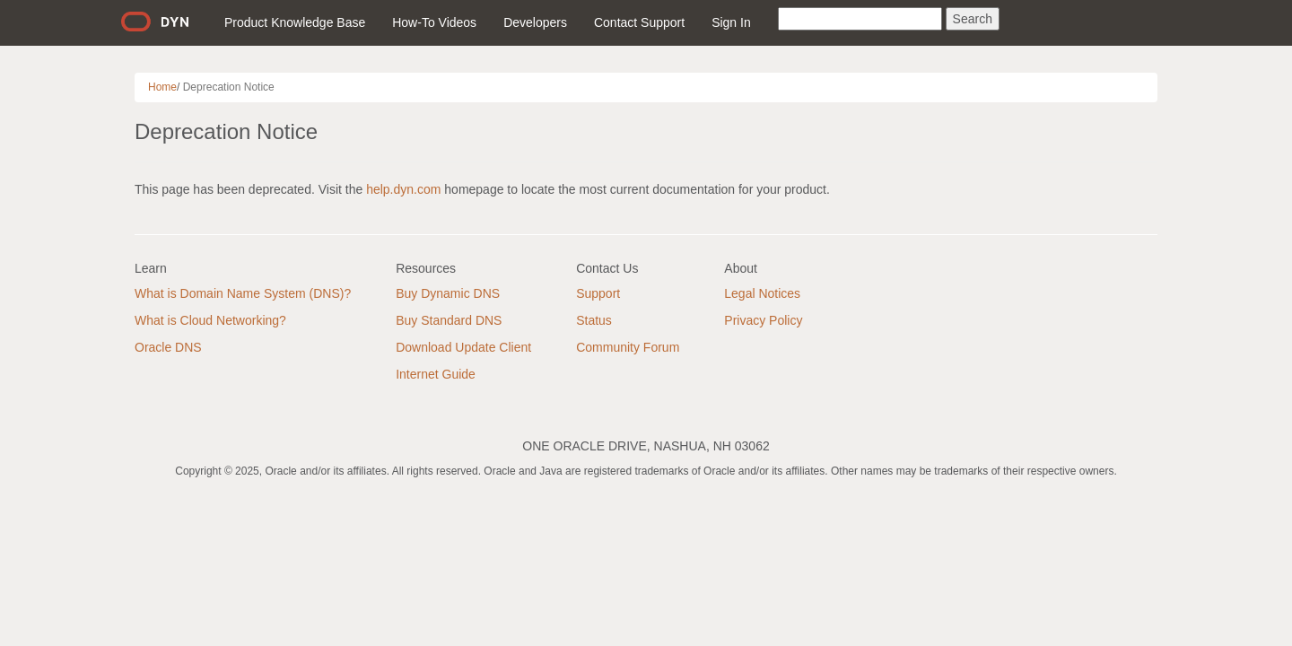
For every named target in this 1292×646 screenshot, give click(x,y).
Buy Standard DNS (449, 320)
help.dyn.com (403, 189)
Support (598, 293)
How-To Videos (434, 22)
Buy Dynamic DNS (448, 293)
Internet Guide (436, 374)
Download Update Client (463, 347)
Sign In (731, 22)
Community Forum (627, 347)
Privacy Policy (763, 320)
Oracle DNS (168, 347)
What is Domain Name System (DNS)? (243, 293)
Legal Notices (762, 293)
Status (594, 320)
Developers (535, 22)
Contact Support (639, 22)
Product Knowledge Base (294, 22)
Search (972, 19)
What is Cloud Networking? (210, 320)
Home (162, 87)
